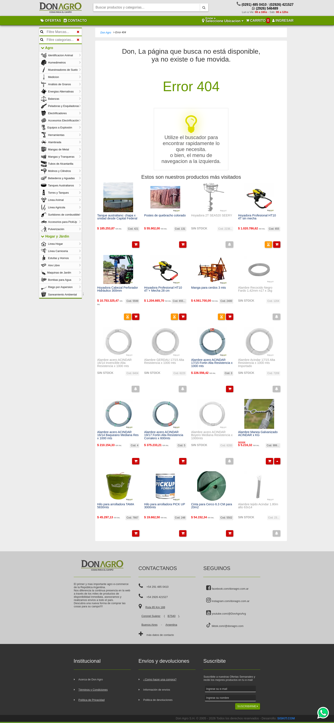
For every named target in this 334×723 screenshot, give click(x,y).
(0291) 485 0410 (254, 4)
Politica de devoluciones (158, 699)
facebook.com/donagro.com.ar (227, 588)
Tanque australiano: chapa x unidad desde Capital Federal (117, 217)
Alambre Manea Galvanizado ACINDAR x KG (258, 434)
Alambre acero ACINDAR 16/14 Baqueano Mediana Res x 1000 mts (117, 435)
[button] (135, 244)
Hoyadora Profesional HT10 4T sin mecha (257, 217)
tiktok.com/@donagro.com (224, 625)
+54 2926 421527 (157, 597)
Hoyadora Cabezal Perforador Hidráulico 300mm (117, 289)
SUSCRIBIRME (247, 706)
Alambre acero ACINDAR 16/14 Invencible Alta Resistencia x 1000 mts (114, 362)
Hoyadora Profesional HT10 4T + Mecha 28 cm (163, 289)
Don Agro (105, 32)
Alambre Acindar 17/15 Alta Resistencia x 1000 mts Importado (256, 362)
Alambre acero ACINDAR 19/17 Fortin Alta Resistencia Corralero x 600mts (163, 435)
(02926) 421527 (281, 4)
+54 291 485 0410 (158, 586)
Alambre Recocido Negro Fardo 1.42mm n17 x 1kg (255, 289)
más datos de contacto (160, 635)
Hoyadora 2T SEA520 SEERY (211, 215)
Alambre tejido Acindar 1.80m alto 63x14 (258, 506)
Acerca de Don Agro (90, 679)
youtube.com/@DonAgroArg (226, 613)
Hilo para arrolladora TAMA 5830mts (115, 506)
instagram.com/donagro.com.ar (227, 600)
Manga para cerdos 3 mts (208, 287)
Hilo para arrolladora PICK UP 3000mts (164, 506)
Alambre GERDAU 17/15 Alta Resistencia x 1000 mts (164, 361)
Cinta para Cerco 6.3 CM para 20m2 (211, 506)
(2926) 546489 (265, 8)
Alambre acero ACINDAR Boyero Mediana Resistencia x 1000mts (211, 435)
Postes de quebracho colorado (165, 215)
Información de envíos (156, 689)
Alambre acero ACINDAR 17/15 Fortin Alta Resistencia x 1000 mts (211, 362)
